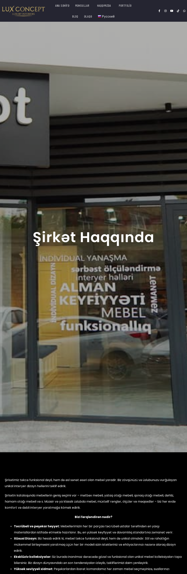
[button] (83, 5)
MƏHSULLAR (82, 5)
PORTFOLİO (125, 5)
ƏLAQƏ (88, 16)
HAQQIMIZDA (104, 5)
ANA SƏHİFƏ (62, 5)
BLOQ (75, 16)
